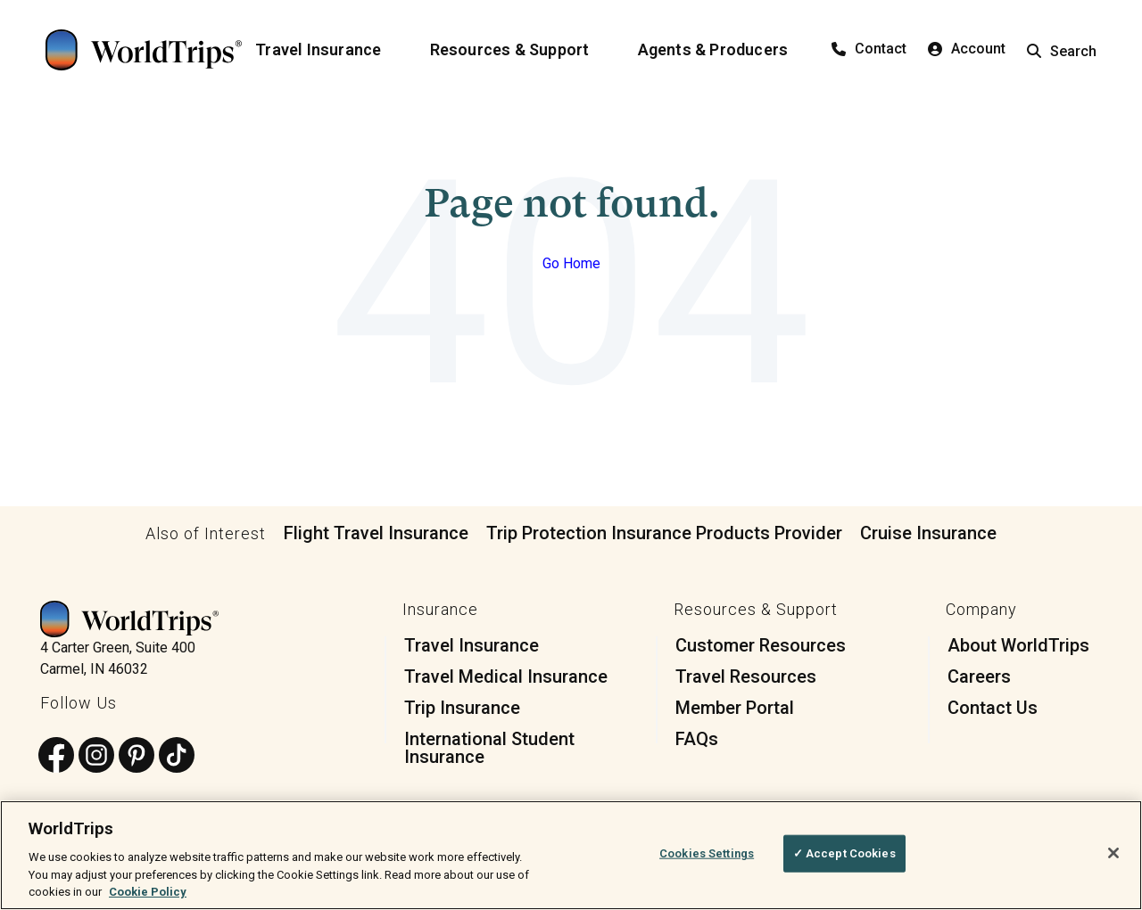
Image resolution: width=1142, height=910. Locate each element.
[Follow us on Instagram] (96, 756)
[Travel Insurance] (328, 50)
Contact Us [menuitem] (993, 708)
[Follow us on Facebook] (56, 756)
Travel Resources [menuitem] (745, 676)
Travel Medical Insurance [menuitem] (506, 676)
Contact (869, 48)
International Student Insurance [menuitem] (489, 748)
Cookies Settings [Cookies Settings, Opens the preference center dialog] (706, 853)
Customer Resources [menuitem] (760, 645)
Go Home (571, 263)
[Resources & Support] (520, 50)
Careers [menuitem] (979, 676)
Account (966, 48)
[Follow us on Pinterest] (136, 756)
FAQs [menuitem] (696, 739)
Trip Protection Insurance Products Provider (664, 533)
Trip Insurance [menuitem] (462, 708)
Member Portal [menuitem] (734, 708)
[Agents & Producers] (724, 50)
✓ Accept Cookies (844, 853)
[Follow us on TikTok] (177, 756)
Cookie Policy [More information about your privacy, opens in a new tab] (147, 891)
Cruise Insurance (928, 533)
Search (1061, 51)
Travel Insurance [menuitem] (471, 645)
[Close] (1113, 853)
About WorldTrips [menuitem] (1018, 645)
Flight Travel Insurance (376, 533)
